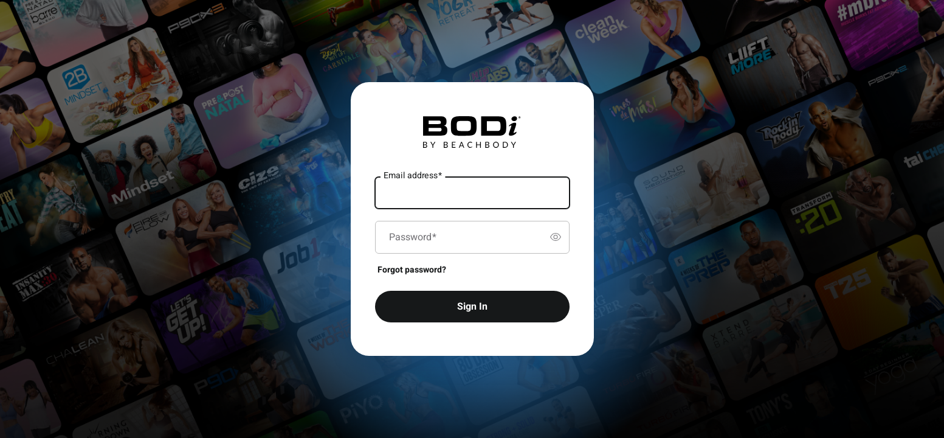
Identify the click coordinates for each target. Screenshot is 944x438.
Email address (413, 175)
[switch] (555, 237)
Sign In (472, 306)
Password (412, 237)
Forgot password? (411, 269)
